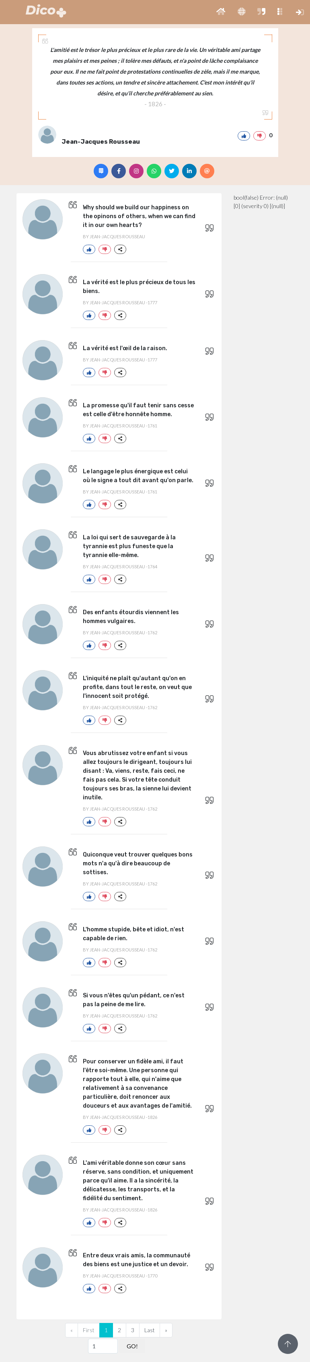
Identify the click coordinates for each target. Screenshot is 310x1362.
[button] (221, 12)
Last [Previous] (149, 1330)
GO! (132, 1346)
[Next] (166, 1330)
